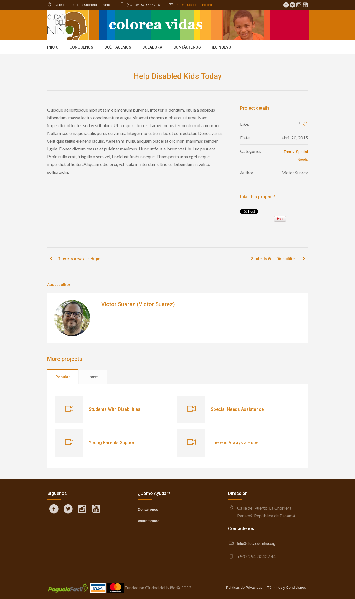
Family (289, 152)
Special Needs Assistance (237, 409)
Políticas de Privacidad (244, 587)
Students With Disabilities (274, 258)
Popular (62, 377)
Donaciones (148, 509)
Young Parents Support (112, 442)
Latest (93, 377)
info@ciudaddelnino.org (194, 5)
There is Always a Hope (79, 258)
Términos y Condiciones (286, 587)
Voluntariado (148, 521)
